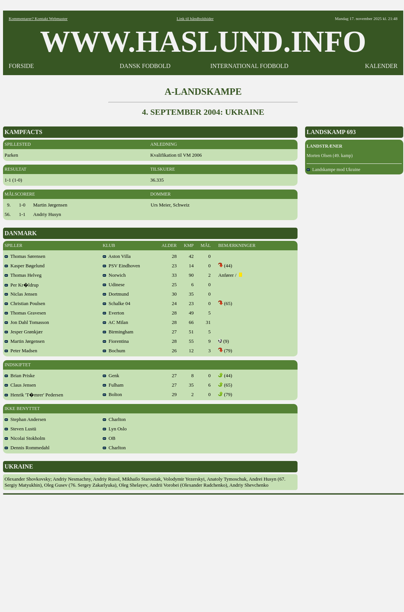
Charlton (114, 419)
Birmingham (118, 332)
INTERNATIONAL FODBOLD (249, 66)
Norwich (114, 275)
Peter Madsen (21, 350)
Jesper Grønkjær (24, 332)
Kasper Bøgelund (25, 265)
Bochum (114, 350)
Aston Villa (117, 256)
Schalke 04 (116, 303)
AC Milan (115, 322)
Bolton (112, 394)
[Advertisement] (203, 551)
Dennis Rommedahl (27, 447)
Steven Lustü (20, 429)
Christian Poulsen (25, 303)
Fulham (113, 385)
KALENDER (381, 66)
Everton (113, 313)
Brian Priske (20, 375)
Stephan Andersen (25, 419)
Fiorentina (116, 341)
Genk (111, 375)
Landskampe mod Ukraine (333, 169)
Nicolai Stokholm (25, 438)
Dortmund (116, 294)
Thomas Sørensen (25, 256)
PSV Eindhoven (121, 265)
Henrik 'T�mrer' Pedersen (34, 395)
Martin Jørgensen (25, 341)
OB (109, 438)
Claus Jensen (20, 385)
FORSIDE (21, 66)
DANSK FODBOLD (145, 66)
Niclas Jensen (21, 294)
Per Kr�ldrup (22, 285)
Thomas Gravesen (25, 313)
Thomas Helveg (23, 275)
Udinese (114, 284)
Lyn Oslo (115, 429)
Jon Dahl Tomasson (27, 322)
